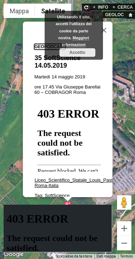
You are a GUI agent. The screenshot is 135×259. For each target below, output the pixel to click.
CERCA (123, 7)
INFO (100, 7)
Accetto (77, 52)
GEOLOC (114, 14)
